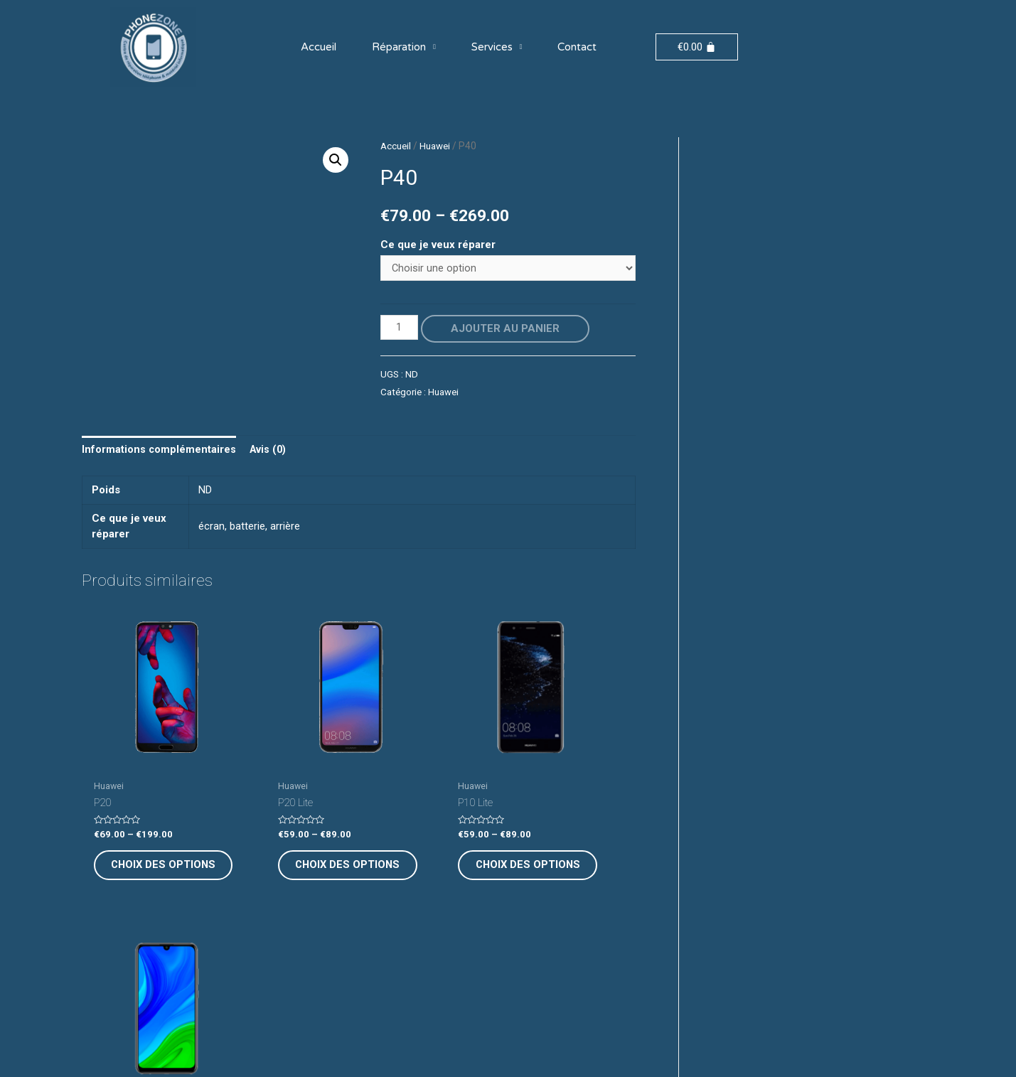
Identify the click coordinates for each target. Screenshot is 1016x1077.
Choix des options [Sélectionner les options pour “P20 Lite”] (282, 840)
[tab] (159, 451)
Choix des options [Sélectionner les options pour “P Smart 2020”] (567, 840)
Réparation (404, 47)
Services (497, 47)
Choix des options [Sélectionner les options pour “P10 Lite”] (425, 840)
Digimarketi (611, 1052)
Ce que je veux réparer (438, 244)
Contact (577, 47)
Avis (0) (269, 450)
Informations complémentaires (159, 450)
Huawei (438, 145)
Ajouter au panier (506, 329)
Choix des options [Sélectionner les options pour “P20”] (141, 840)
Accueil (318, 47)
